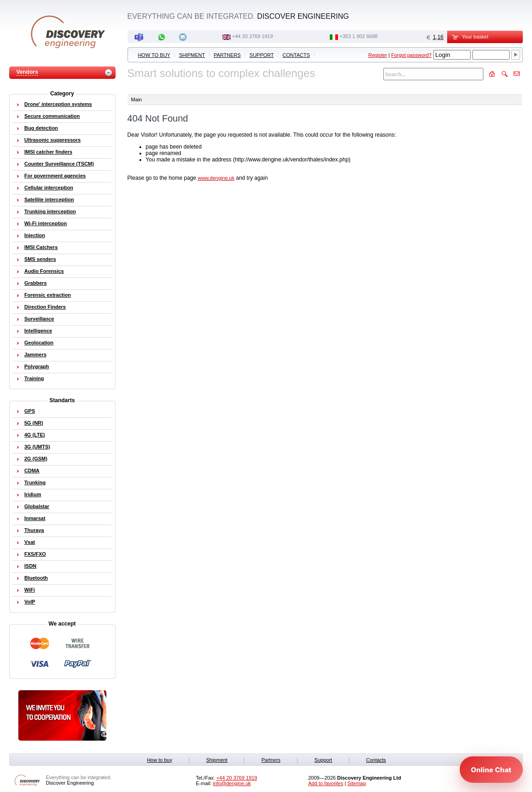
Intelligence (38, 330)
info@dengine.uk (232, 783)
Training (34, 378)
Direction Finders (45, 307)
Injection (34, 235)
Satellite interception (49, 199)
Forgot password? (411, 55)
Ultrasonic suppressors (52, 140)
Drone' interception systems (58, 104)
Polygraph (36, 366)
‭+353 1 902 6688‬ (358, 36)
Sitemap (356, 783)
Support (261, 55)
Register (377, 55)
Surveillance (39, 318)
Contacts (296, 55)
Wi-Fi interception (45, 223)
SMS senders (40, 259)
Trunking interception (50, 211)
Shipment (192, 55)
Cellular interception (48, 187)
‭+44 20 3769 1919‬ (252, 36)
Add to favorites (325, 783)
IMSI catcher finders (48, 152)
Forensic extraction (47, 295)
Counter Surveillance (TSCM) (59, 163)
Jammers (35, 354)
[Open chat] (491, 769)
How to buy (154, 55)
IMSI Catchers (41, 247)
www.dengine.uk (216, 178)
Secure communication (52, 116)
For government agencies (55, 175)
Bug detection (41, 128)
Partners (227, 55)
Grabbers (35, 283)
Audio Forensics (44, 271)
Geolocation (39, 342)
